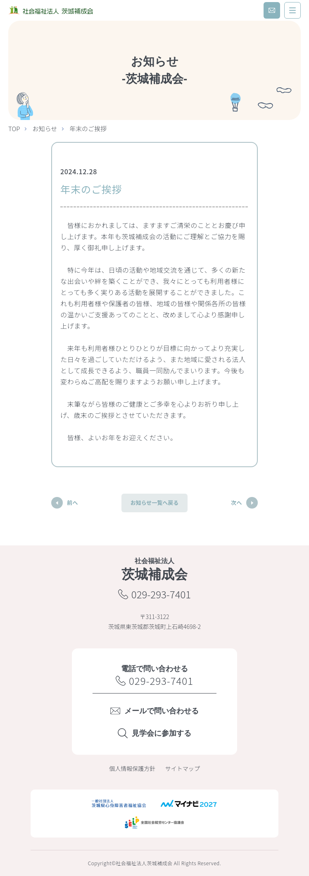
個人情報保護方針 (132, 768)
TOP (14, 128)
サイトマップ (182, 768)
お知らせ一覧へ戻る (155, 502)
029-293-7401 (154, 594)
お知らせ (44, 128)
